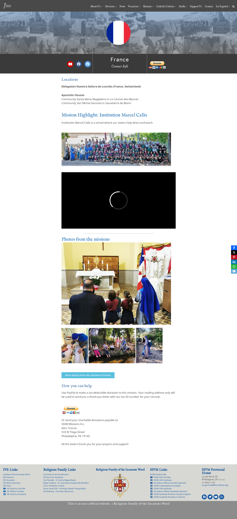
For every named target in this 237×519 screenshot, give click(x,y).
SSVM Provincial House (213, 471)
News (122, 6)
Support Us (196, 6)
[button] (101, 6)
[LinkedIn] (234, 262)
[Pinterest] (234, 257)
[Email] (234, 271)
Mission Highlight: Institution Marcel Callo (104, 115)
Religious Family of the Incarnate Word (120, 470)
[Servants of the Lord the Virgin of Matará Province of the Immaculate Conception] (7, 5)
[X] (234, 252)
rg (215, 485)
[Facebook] (234, 247)
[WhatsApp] (234, 266)
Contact (209, 6)
